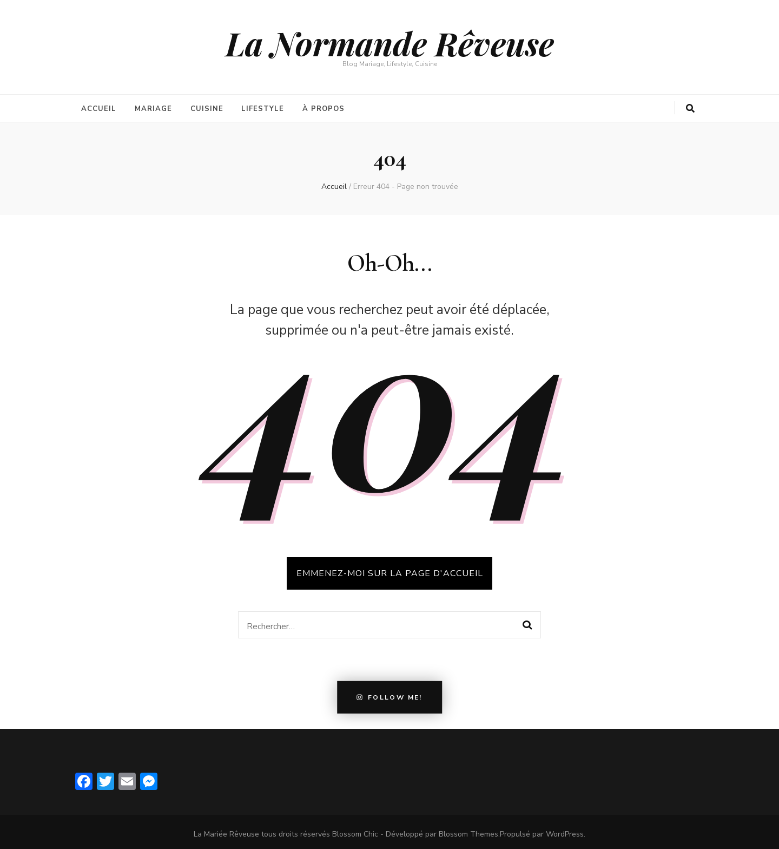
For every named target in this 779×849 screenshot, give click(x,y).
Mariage (153, 107)
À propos (323, 107)
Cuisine (206, 107)
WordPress (565, 830)
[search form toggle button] (690, 108)
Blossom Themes (468, 830)
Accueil (98, 107)
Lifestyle (262, 107)
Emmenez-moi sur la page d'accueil (389, 569)
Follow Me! (389, 693)
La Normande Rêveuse (390, 42)
